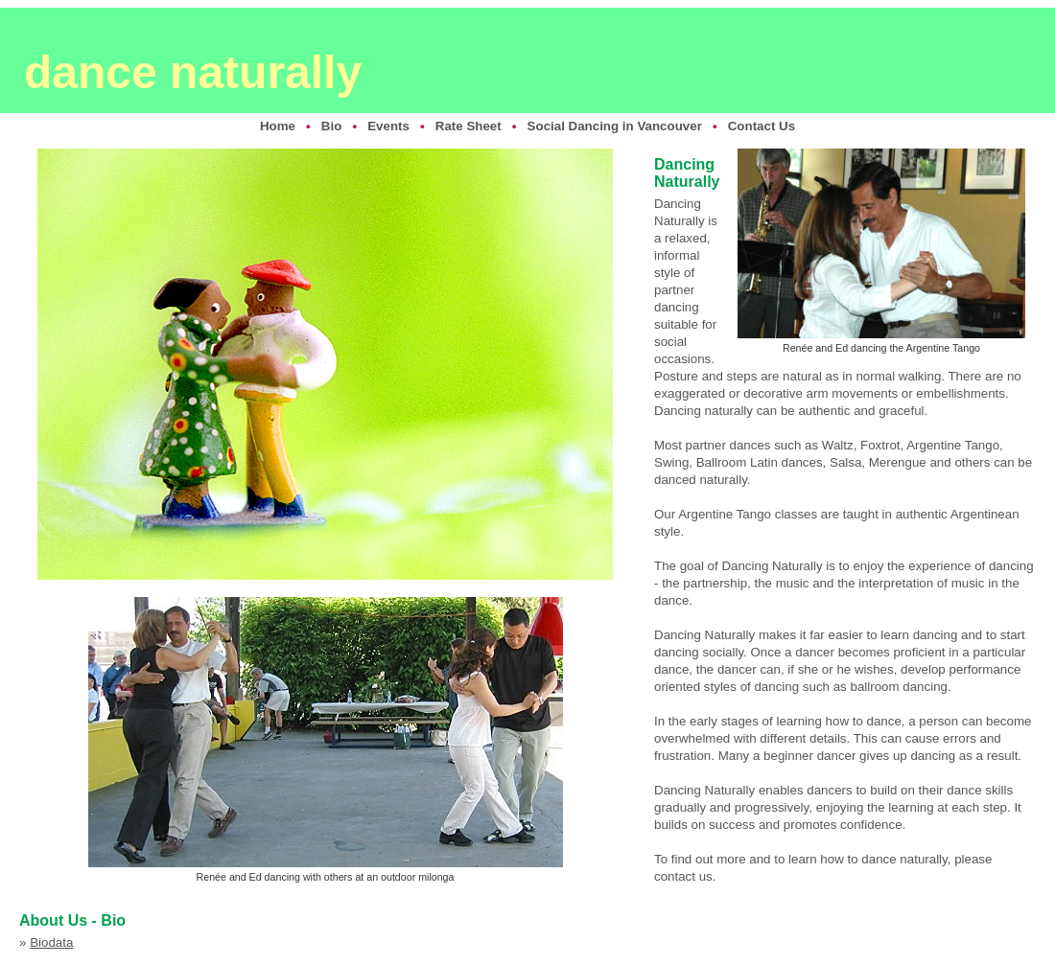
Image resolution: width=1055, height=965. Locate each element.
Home (277, 126)
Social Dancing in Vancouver (615, 126)
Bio (331, 126)
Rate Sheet (468, 126)
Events (388, 126)
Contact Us (761, 126)
